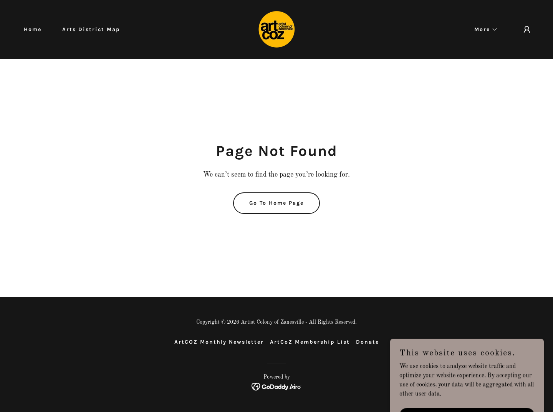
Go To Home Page (276, 203)
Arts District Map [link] (91, 29)
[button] (483, 29)
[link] (276, 29)
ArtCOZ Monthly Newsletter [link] (219, 342)
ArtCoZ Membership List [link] (310, 342)
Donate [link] (367, 342)
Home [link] (32, 29)
